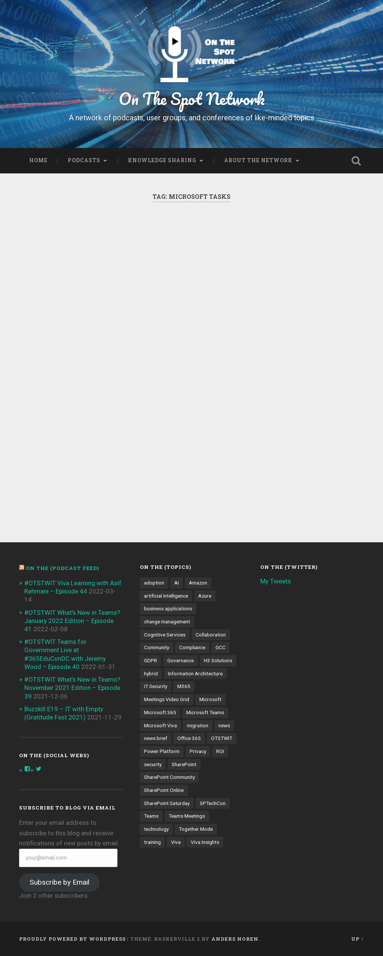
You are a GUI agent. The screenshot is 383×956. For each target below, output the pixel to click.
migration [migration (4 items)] (197, 725)
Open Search (356, 160)
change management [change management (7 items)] (167, 622)
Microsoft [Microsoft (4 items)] (210, 699)
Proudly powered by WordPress (72, 939)
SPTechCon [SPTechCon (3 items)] (213, 803)
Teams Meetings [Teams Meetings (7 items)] (187, 816)
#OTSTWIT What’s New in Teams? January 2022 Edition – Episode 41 (72, 621)
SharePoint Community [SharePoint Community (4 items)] (169, 777)
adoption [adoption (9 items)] (154, 583)
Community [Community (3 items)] (156, 647)
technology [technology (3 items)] (156, 829)
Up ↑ (357, 939)
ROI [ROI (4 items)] (220, 751)
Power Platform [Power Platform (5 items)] (162, 751)
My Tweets (275, 581)
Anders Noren (234, 939)
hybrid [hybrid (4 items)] (151, 673)
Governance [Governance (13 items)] (180, 660)
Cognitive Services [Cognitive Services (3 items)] (165, 635)
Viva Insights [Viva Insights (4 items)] (205, 842)
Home (38, 160)
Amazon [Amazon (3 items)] (198, 583)
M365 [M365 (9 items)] (183, 686)
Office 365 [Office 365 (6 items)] (189, 738)
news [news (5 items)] (224, 725)
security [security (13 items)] (153, 764)
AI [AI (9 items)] (176, 583)
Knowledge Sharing (162, 160)
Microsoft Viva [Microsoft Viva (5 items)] (160, 725)
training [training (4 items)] (152, 842)
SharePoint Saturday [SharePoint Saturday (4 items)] (167, 803)
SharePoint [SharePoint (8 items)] (184, 764)
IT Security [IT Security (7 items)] (155, 686)
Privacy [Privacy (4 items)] (198, 751)
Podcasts (84, 160)
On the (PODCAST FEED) (62, 568)
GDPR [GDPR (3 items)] (150, 660)
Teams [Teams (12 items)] (151, 816)
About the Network (258, 160)
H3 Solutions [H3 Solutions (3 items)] (218, 660)
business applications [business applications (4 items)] (168, 608)
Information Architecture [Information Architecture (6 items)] (195, 673)
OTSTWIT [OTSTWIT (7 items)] (221, 738)
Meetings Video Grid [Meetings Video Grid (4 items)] (166, 699)
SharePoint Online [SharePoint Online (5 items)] (164, 790)
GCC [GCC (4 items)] (220, 647)
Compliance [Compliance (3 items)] (192, 647)
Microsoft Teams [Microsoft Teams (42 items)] (205, 712)
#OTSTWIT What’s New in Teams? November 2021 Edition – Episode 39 (72, 688)
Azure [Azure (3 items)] (204, 596)
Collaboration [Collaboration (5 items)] (211, 635)
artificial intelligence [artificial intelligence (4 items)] (166, 596)
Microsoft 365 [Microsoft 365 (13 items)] (160, 712)
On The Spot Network (192, 98)
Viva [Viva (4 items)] (176, 842)
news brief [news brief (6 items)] (155, 738)
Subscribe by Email (59, 882)
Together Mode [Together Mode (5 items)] (196, 829)
